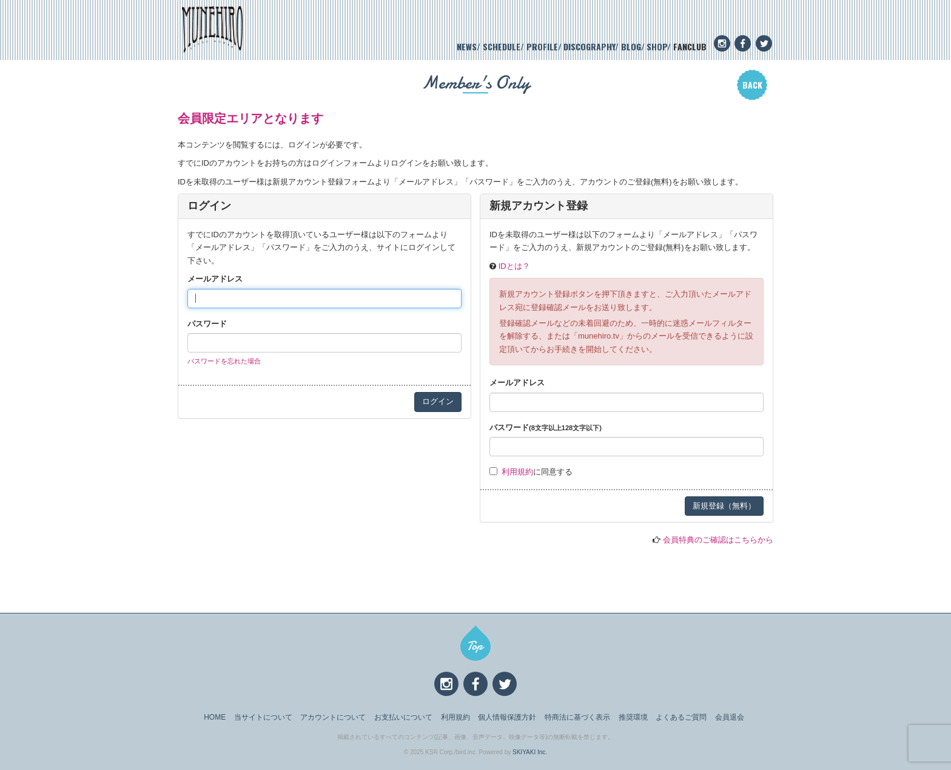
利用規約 (517, 471)
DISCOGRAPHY (589, 46)
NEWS (467, 46)
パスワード (207, 323)
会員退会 (729, 717)
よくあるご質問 (681, 717)
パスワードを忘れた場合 (224, 361)
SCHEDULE (501, 46)
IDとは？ (514, 266)
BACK (752, 84)
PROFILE (542, 46)
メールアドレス (215, 278)
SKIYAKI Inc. (529, 752)
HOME (215, 717)
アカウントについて (333, 717)
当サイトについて (263, 717)
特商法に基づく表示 (577, 717)
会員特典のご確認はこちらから (718, 539)
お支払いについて (403, 717)
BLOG (631, 46)
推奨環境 (633, 717)
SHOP (657, 46)
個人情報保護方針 (507, 717)
